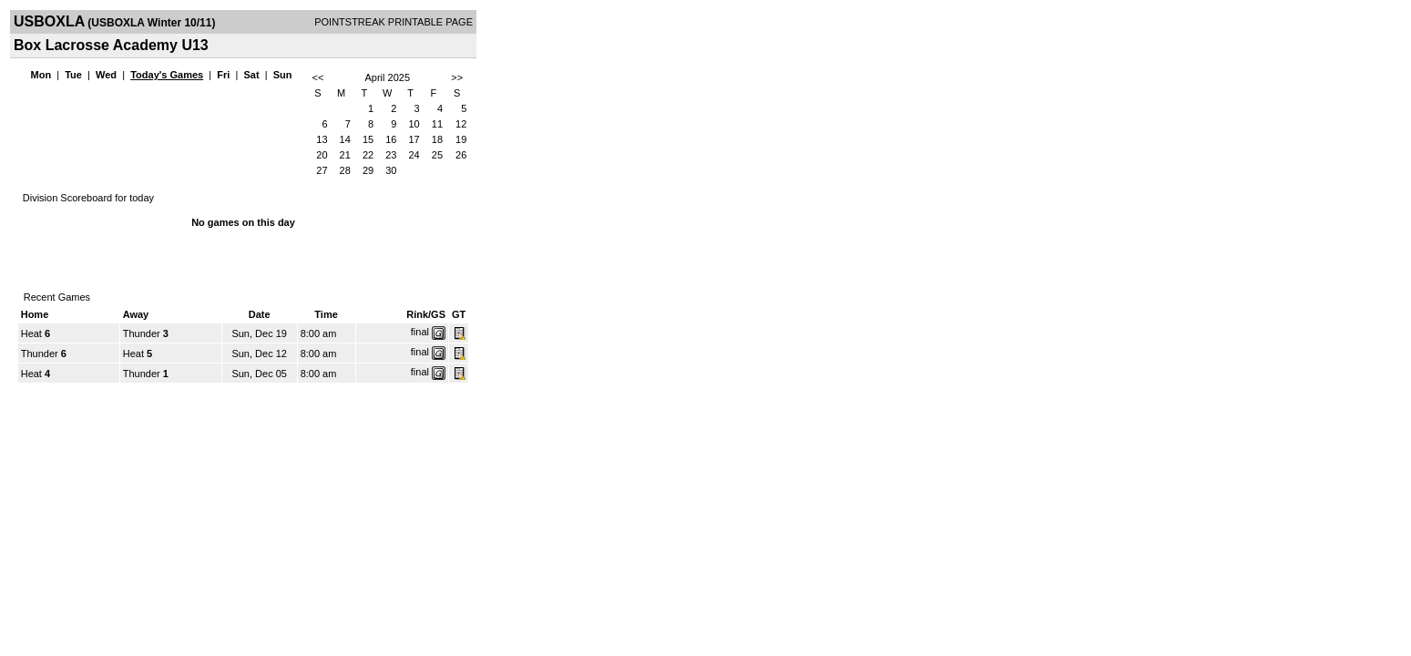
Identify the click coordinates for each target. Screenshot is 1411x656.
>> (457, 77)
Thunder (141, 333)
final (420, 331)
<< (317, 77)
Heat (31, 333)
